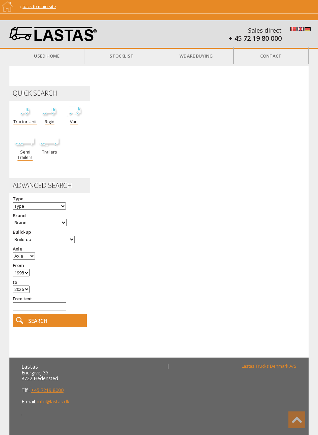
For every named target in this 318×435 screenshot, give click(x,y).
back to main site (39, 6)
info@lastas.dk (53, 401)
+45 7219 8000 (47, 390)
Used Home (46, 56)
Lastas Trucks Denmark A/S (269, 366)
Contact (270, 56)
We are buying (196, 56)
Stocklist (121, 56)
